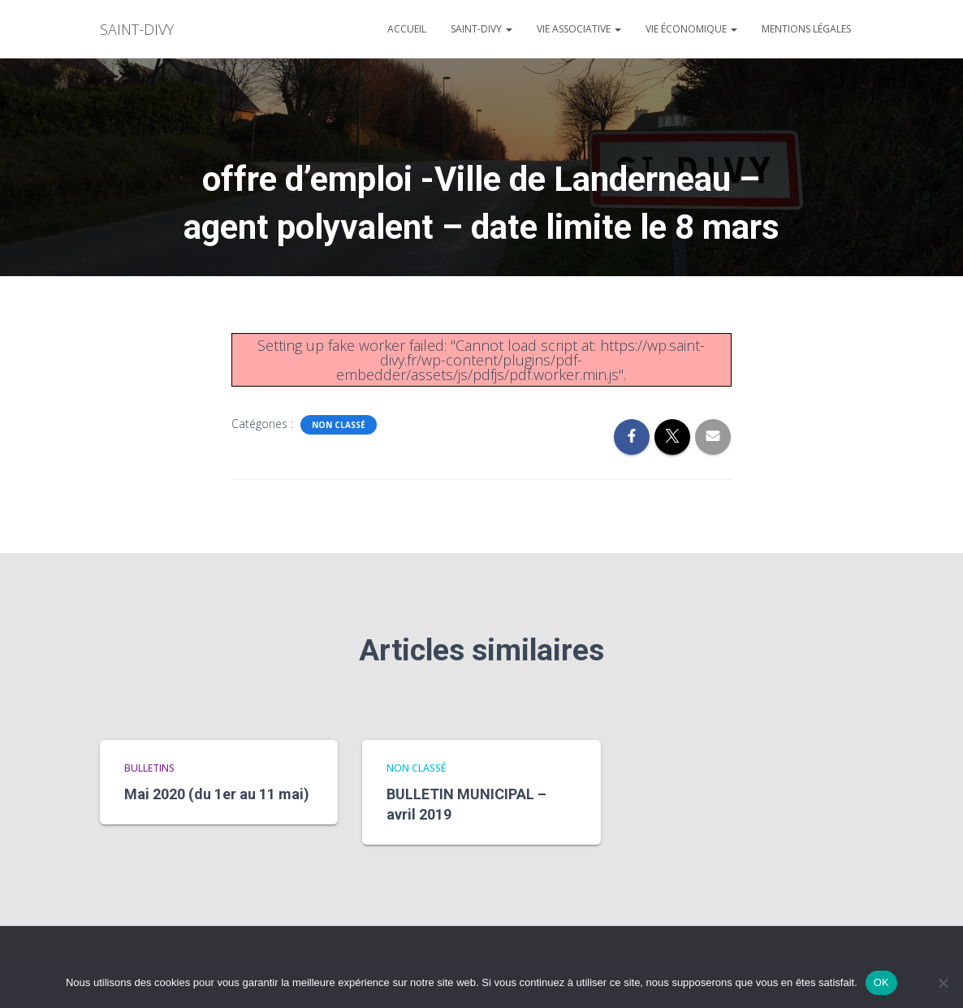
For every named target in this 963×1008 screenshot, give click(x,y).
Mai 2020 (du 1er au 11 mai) (216, 794)
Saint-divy (481, 29)
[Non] (943, 983)
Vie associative (579, 29)
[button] (508, 29)
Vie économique (691, 29)
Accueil (406, 29)
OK (881, 982)
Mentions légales (806, 29)
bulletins (149, 768)
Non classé (338, 424)
